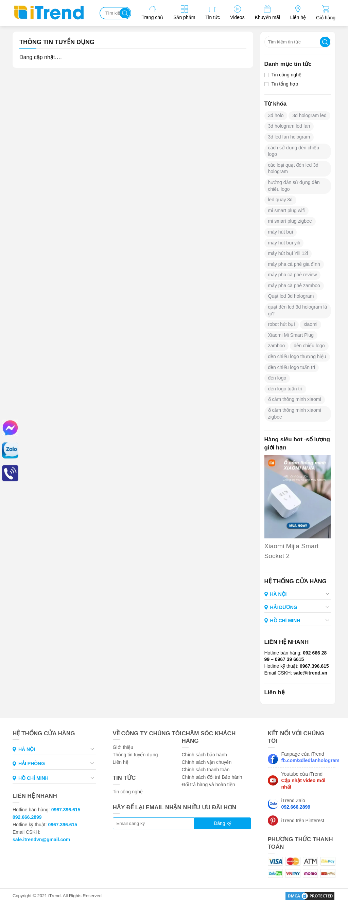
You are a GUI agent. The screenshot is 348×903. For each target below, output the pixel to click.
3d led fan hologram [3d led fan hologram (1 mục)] (289, 137)
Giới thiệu (123, 747)
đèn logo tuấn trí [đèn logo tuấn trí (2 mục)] (285, 388)
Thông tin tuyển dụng (135, 754)
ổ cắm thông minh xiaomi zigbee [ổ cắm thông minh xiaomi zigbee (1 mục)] (294, 413)
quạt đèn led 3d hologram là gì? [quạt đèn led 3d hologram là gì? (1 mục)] (297, 310)
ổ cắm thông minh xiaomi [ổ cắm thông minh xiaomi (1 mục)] (294, 399)
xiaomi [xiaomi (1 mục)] (310, 324)
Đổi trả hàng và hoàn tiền (208, 784)
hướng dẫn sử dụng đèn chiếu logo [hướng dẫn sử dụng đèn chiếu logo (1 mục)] (294, 186)
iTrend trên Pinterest (302, 820)
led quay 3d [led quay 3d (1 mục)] (280, 199)
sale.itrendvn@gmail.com (41, 839)
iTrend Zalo (296, 804)
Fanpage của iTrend (308, 757)
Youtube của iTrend (303, 780)
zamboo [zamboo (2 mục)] (276, 345)
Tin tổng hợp (285, 84)
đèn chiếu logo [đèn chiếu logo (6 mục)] (309, 345)
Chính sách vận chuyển (207, 762)
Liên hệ (120, 762)
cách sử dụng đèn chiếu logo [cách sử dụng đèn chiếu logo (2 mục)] (293, 151)
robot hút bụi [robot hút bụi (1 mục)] (281, 324)
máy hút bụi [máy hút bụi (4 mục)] (280, 232)
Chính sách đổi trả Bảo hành (212, 777)
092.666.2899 (27, 817)
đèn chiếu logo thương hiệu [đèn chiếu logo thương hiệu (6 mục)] (297, 356)
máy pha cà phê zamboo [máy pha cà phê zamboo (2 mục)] (294, 285)
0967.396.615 (66, 809)
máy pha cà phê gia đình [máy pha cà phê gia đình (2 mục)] (294, 264)
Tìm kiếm (125, 13)
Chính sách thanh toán (206, 769)
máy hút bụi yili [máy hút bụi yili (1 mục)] (284, 242)
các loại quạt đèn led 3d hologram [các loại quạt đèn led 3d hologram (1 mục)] (293, 168)
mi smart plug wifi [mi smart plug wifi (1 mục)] (286, 210)
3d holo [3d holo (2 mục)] (276, 115)
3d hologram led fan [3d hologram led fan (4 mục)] (289, 126)
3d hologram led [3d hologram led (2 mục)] (309, 115)
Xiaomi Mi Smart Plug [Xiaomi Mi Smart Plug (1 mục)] (291, 335)
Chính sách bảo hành (204, 754)
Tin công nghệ (286, 74)
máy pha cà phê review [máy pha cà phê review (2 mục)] (292, 274)
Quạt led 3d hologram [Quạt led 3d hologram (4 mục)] (291, 296)
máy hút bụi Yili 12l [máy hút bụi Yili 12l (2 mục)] (288, 253)
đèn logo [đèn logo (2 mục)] (277, 378)
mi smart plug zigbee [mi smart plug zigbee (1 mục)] (290, 221)
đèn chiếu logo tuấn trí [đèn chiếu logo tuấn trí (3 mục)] (291, 367)
